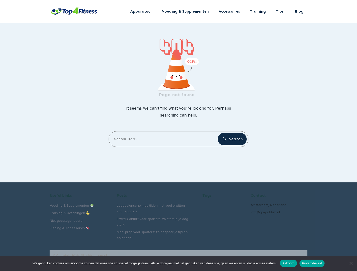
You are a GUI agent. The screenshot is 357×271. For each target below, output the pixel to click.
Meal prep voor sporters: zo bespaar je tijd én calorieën (152, 235)
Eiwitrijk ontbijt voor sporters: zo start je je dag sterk (152, 221)
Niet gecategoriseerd (66, 220)
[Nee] (350, 263)
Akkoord (288, 263)
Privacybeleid (312, 263)
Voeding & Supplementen (71, 205)
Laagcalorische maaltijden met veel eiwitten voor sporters (151, 208)
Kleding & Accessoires (69, 228)
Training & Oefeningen (69, 213)
